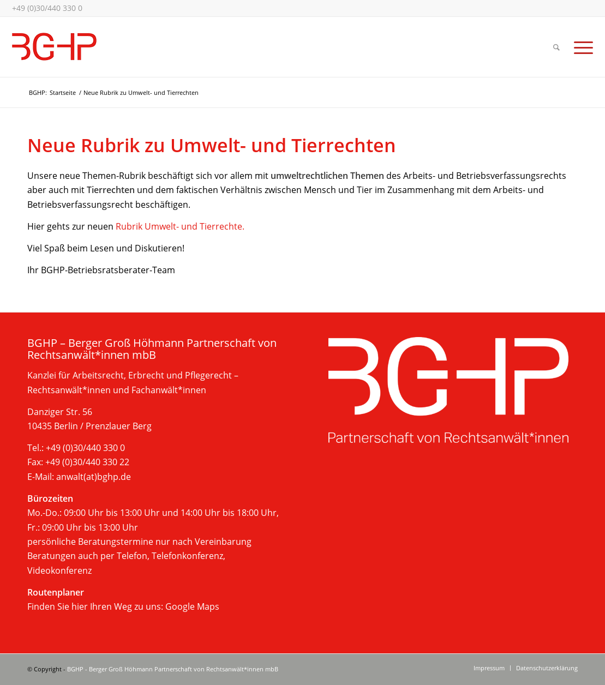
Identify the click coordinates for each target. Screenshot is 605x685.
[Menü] (580, 47)
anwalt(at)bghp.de (93, 477)
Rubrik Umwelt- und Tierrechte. (180, 226)
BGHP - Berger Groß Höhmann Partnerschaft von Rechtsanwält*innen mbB (172, 669)
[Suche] (556, 47)
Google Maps (192, 606)
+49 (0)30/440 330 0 (47, 8)
